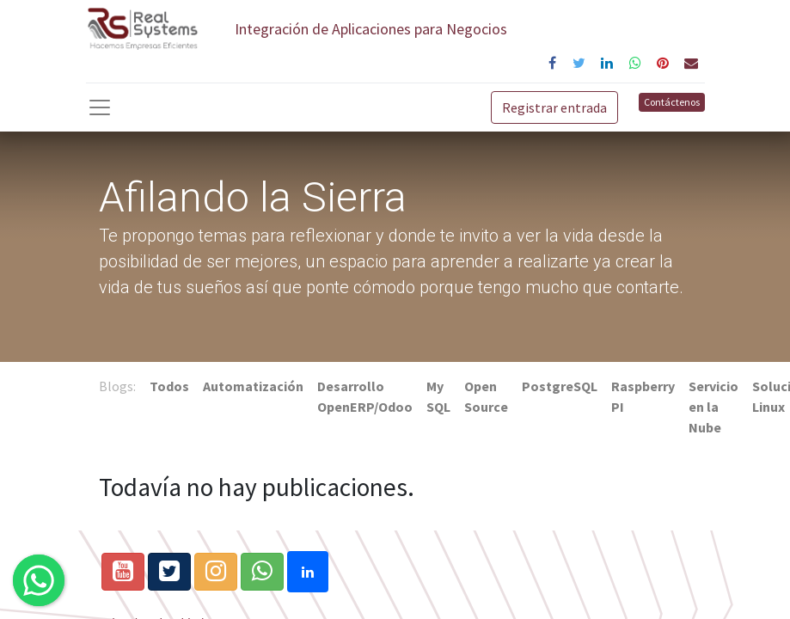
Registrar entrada (554, 107)
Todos (169, 386)
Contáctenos (672, 101)
